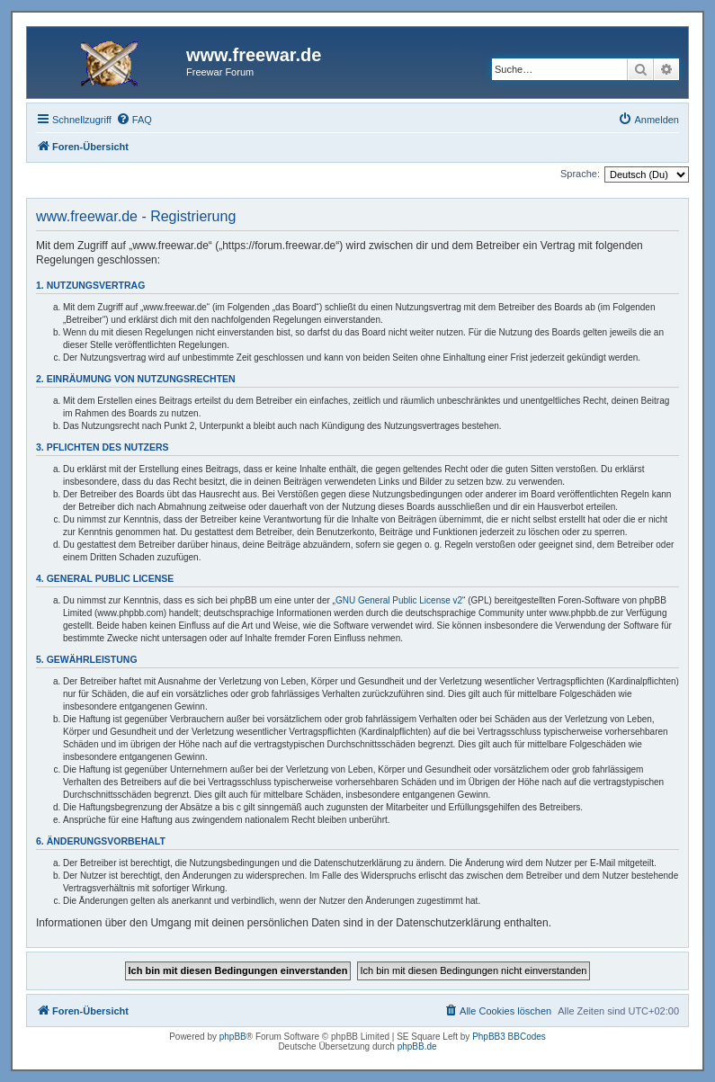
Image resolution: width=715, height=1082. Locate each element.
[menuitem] (134, 119)
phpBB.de (417, 1046)
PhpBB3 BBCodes (509, 1037)
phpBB (232, 1037)
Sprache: (580, 173)
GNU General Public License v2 (398, 600)
